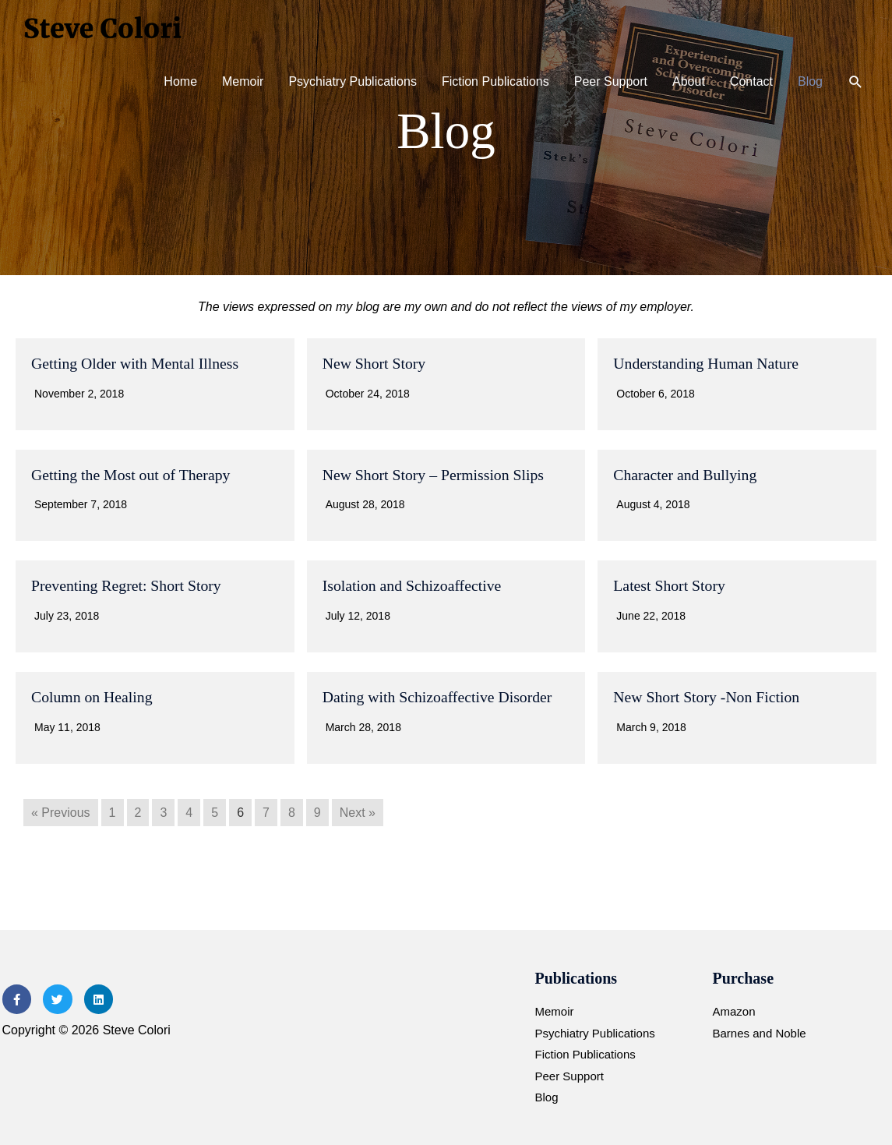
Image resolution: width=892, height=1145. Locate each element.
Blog (810, 81)
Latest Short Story (670, 584)
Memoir (242, 81)
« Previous (60, 810)
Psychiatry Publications (352, 81)
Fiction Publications (495, 81)
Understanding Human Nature (707, 363)
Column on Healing (92, 695)
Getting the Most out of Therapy (132, 473)
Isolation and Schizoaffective (413, 584)
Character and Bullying (686, 473)
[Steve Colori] (105, 27)
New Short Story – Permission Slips (435, 473)
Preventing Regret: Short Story (127, 584)
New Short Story (375, 363)
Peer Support (610, 81)
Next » (357, 810)
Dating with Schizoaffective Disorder (439, 695)
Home (180, 81)
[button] (856, 82)
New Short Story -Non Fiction (707, 695)
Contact (751, 81)
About (688, 81)
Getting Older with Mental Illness (136, 363)
